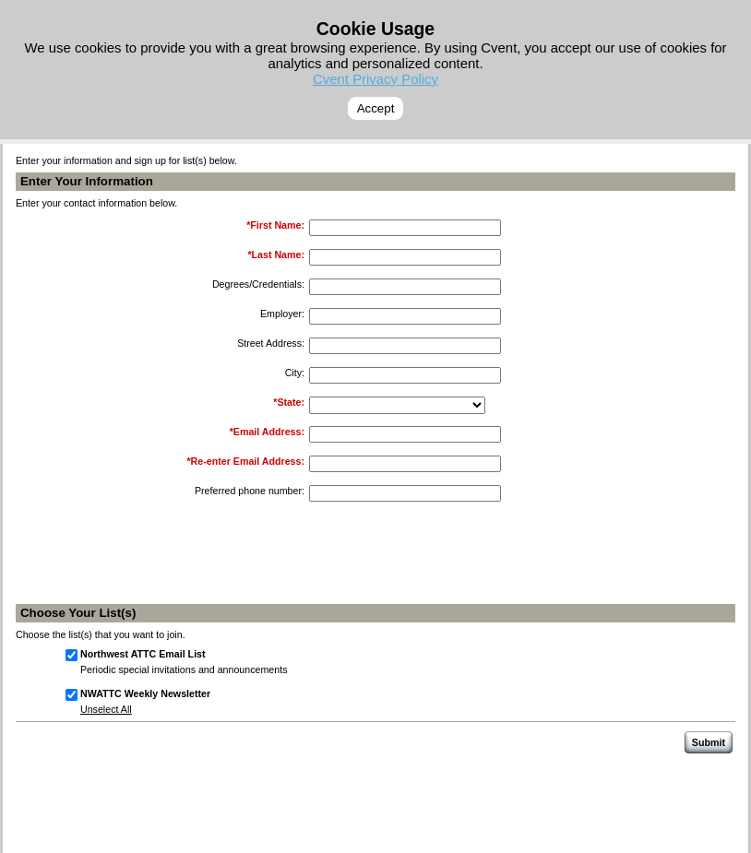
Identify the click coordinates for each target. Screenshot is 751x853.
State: (290, 402)
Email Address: (268, 431)
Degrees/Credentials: (258, 284)
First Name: (277, 225)
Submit (708, 742)
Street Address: (270, 343)
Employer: (282, 313)
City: (294, 372)
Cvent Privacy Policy (375, 79)
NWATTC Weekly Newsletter (145, 693)
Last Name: (278, 254)
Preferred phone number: (249, 490)
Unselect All (106, 709)
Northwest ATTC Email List (143, 653)
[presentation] (451, 562)
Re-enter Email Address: (247, 461)
